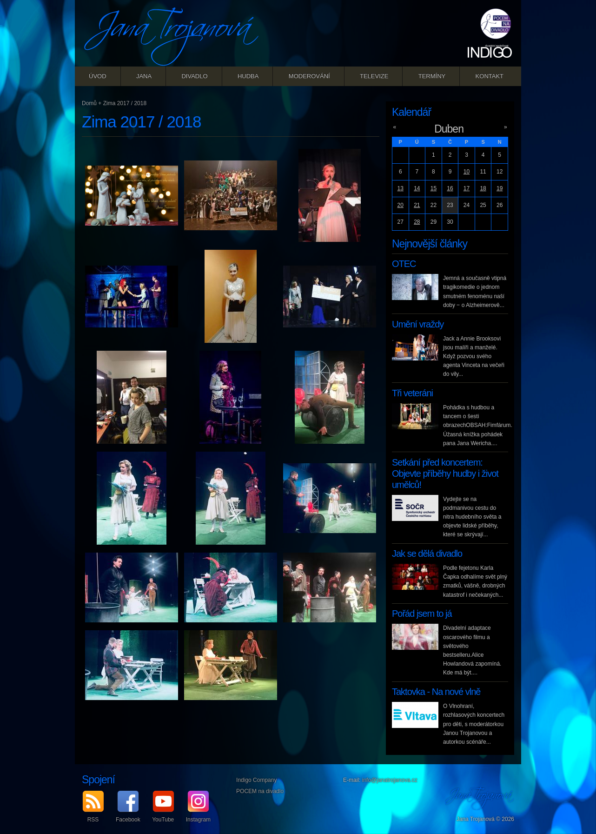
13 (400, 188)
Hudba (248, 76)
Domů (89, 103)
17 (467, 188)
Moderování (309, 76)
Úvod (97, 76)
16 (450, 188)
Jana (144, 76)
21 (417, 205)
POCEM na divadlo (260, 791)
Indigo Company (256, 780)
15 (433, 188)
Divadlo (194, 76)
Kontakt (489, 76)
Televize (374, 76)
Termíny (432, 76)
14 (417, 188)
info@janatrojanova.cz (389, 780)
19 (500, 188)
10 (467, 171)
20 (400, 205)
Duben (449, 129)
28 (417, 222)
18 (483, 188)
